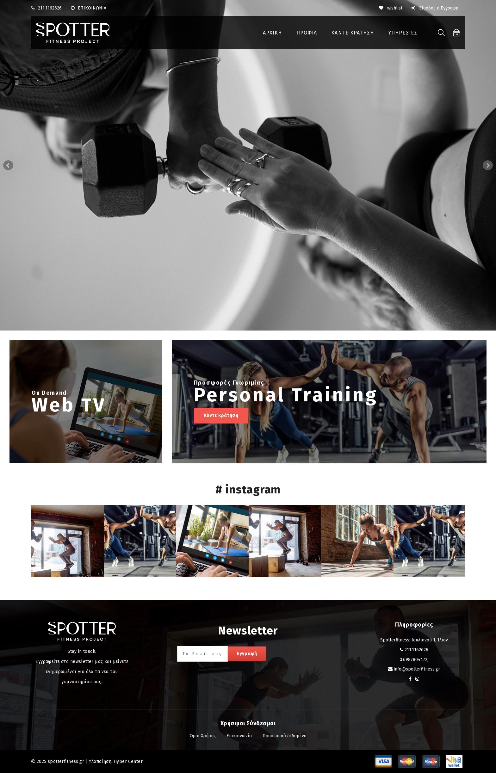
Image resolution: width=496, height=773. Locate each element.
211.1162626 (50, 8)
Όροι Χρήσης (202, 736)
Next (488, 165)
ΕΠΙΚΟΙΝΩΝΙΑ (88, 8)
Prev (8, 165)
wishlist (390, 8)
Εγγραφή (247, 653)
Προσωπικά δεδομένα (285, 736)
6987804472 (415, 659)
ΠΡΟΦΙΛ (306, 33)
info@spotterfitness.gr (417, 669)
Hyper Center (128, 761)
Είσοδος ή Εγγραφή (435, 8)
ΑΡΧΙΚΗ (272, 33)
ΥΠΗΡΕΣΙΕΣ (402, 33)
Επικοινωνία (239, 736)
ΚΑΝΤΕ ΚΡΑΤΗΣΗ (352, 33)
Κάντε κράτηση (221, 415)
